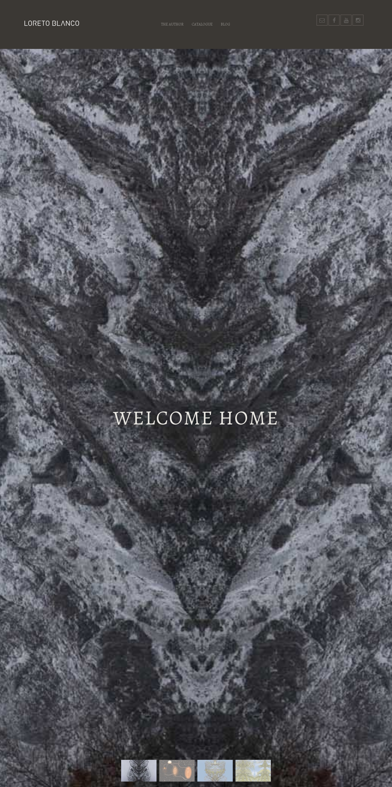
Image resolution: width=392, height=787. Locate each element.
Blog (225, 24)
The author (172, 24)
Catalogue (202, 24)
